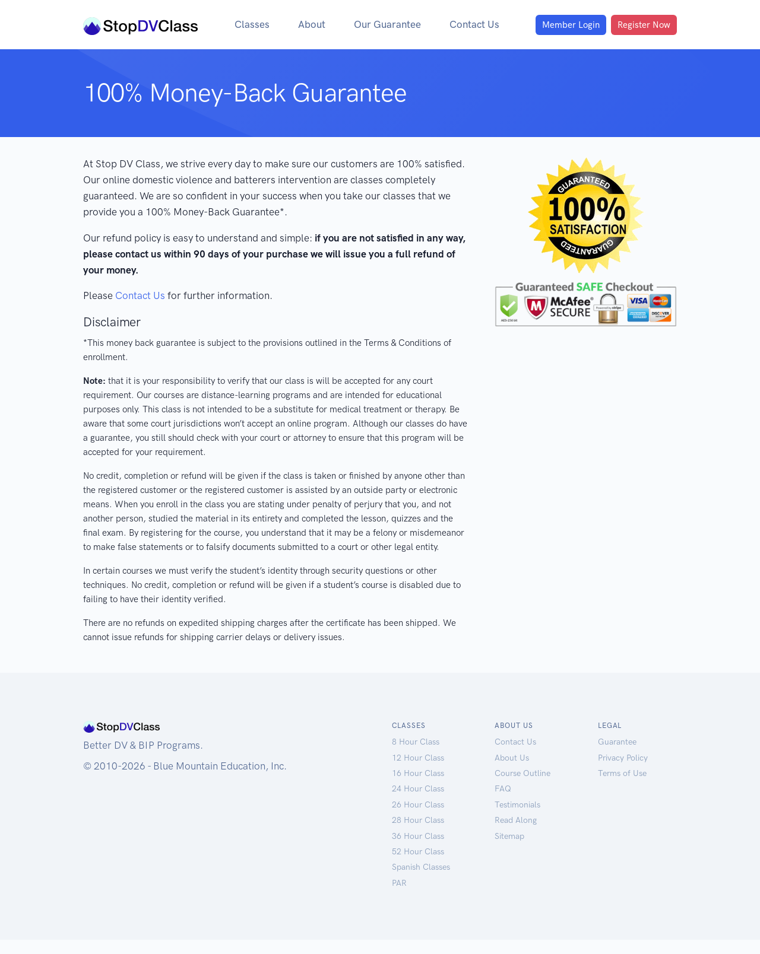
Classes (240, 24)
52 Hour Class (418, 866)
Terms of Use (623, 787)
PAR (399, 897)
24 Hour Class (418, 803)
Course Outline (524, 787)
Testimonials (519, 819)
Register (641, 25)
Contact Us (474, 24)
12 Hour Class (418, 772)
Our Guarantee (382, 24)
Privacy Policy (624, 772)
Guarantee (618, 756)
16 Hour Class (418, 787)
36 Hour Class (418, 850)
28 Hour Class (418, 834)
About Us (512, 772)
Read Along (517, 834)
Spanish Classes (423, 881)
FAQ (503, 803)
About (301, 24)
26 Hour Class (418, 819)
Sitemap (511, 850)
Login (562, 25)
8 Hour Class (416, 756)
